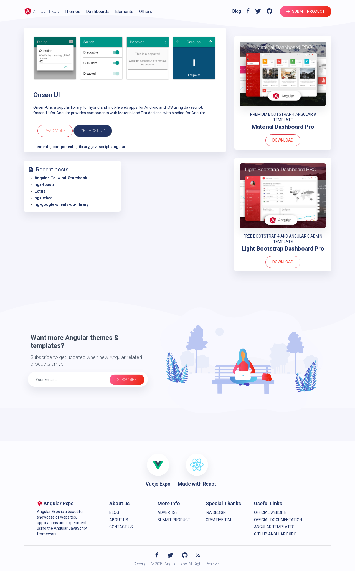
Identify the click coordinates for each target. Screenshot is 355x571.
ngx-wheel (44, 198)
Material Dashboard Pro (283, 126)
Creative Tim (218, 519)
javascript (100, 147)
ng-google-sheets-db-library (61, 204)
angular (118, 147)
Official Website (270, 512)
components (64, 147)
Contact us (121, 527)
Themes (72, 11)
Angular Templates (274, 527)
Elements (124, 11)
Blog (236, 11)
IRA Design (216, 512)
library (83, 147)
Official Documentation (278, 519)
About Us (118, 519)
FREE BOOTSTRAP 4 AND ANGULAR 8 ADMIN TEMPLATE (283, 239)
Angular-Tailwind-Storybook (61, 178)
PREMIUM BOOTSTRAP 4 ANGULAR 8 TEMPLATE (283, 117)
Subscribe (127, 379)
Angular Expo (41, 11)
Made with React (197, 484)
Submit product (305, 11)
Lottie (40, 191)
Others (145, 11)
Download (282, 140)
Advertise (168, 512)
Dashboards (98, 11)
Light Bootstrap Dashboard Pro (283, 248)
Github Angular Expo (275, 534)
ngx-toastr (44, 184)
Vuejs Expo (158, 484)
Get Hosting (92, 130)
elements (41, 147)
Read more (55, 130)
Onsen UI (46, 95)
